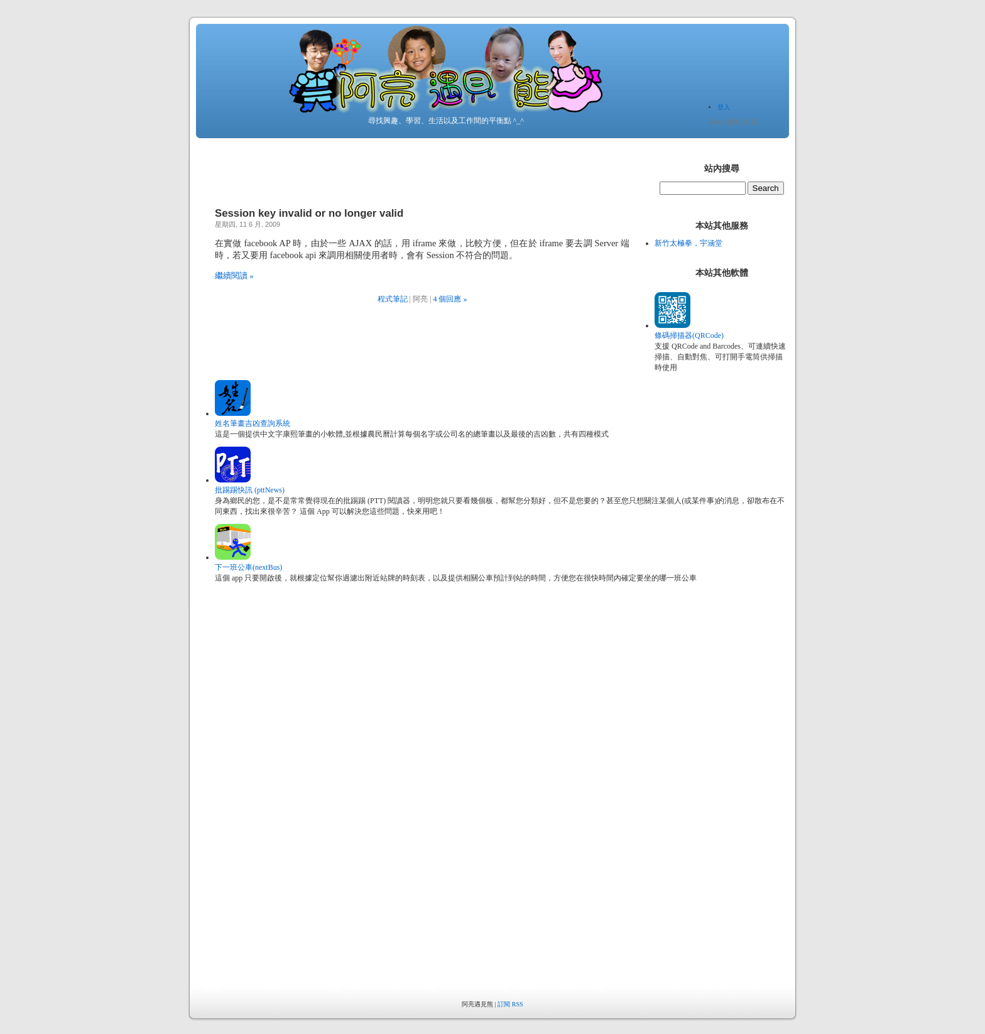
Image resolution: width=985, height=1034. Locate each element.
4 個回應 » (450, 299)
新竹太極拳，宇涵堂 (688, 243)
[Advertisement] (713, 799)
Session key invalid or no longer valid (309, 213)
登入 (723, 107)
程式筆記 (393, 299)
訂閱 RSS (510, 1004)
